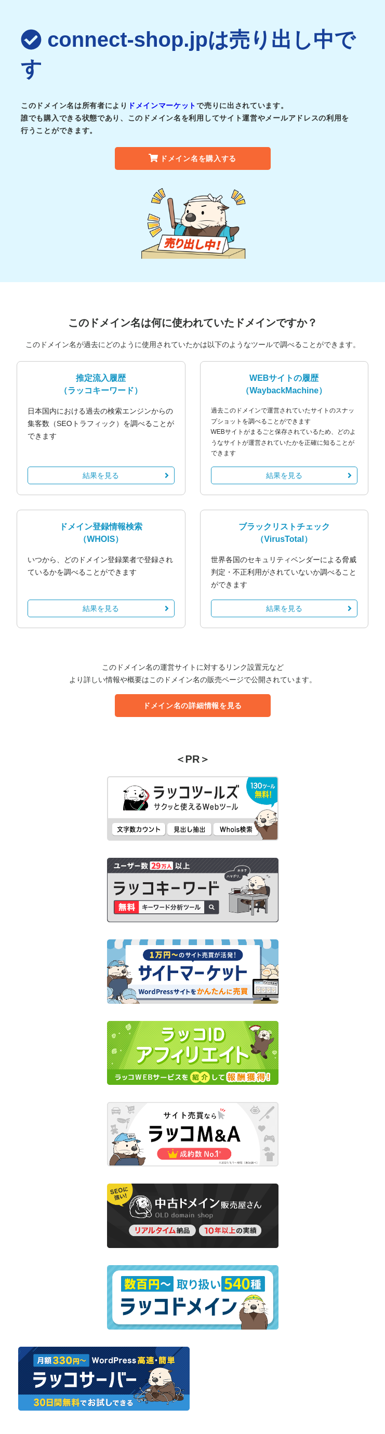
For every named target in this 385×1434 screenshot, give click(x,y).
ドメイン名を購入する (192, 158)
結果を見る (125, 475)
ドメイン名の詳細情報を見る (192, 705)
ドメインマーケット (162, 105)
